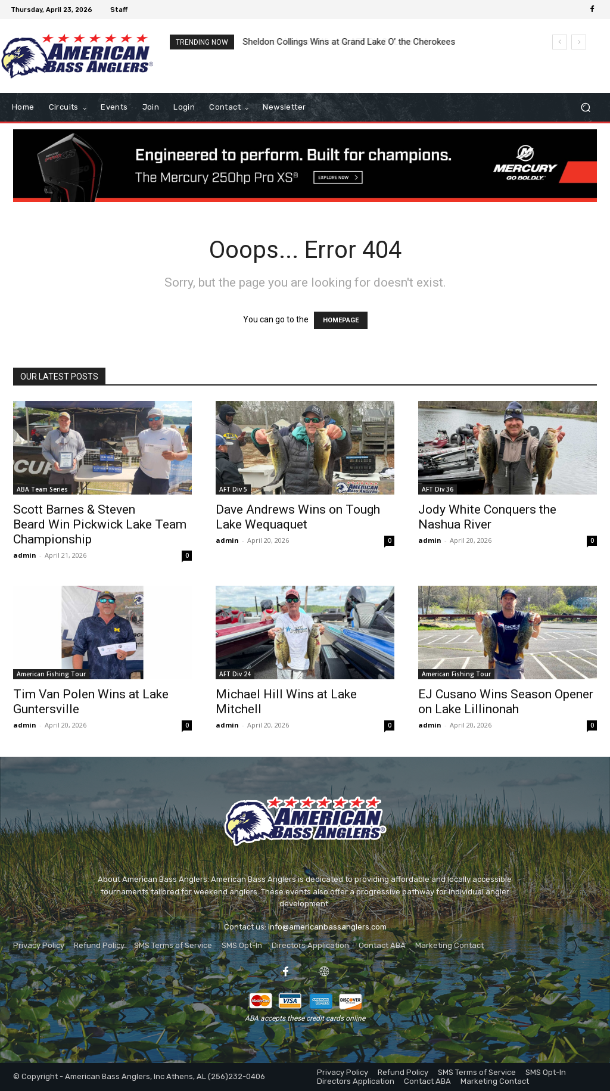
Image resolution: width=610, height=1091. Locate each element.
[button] (585, 108)
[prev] (559, 42)
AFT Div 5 (233, 489)
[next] (578, 42)
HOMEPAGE (341, 320)
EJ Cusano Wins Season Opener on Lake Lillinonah (505, 701)
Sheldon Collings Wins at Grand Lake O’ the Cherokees (349, 41)
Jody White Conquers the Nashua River (487, 516)
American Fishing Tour (51, 674)
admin (24, 555)
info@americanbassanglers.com (327, 926)
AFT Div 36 (437, 489)
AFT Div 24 (235, 674)
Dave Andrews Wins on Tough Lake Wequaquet (298, 516)
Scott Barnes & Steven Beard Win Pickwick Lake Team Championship (99, 524)
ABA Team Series (42, 489)
